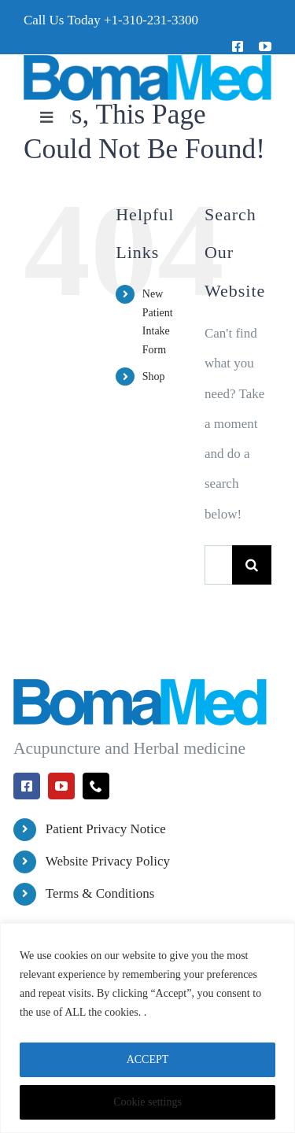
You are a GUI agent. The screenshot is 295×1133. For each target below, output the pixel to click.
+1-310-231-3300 (151, 20)
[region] (147, 1028)
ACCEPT (148, 1059)
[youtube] (265, 46)
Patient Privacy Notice (106, 828)
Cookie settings (147, 1102)
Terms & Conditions (100, 893)
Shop (153, 376)
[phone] (96, 786)
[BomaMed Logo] (147, 61)
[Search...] (218, 565)
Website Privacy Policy (108, 861)
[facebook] (237, 46)
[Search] (251, 565)
